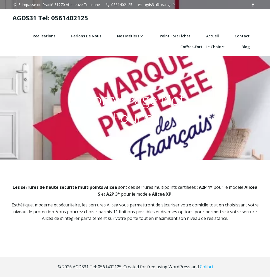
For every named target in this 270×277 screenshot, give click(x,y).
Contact (242, 35)
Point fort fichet (175, 35)
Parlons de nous (86, 35)
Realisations (44, 35)
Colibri (206, 267)
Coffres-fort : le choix (203, 46)
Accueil (212, 35)
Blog (246, 46)
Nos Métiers (130, 35)
